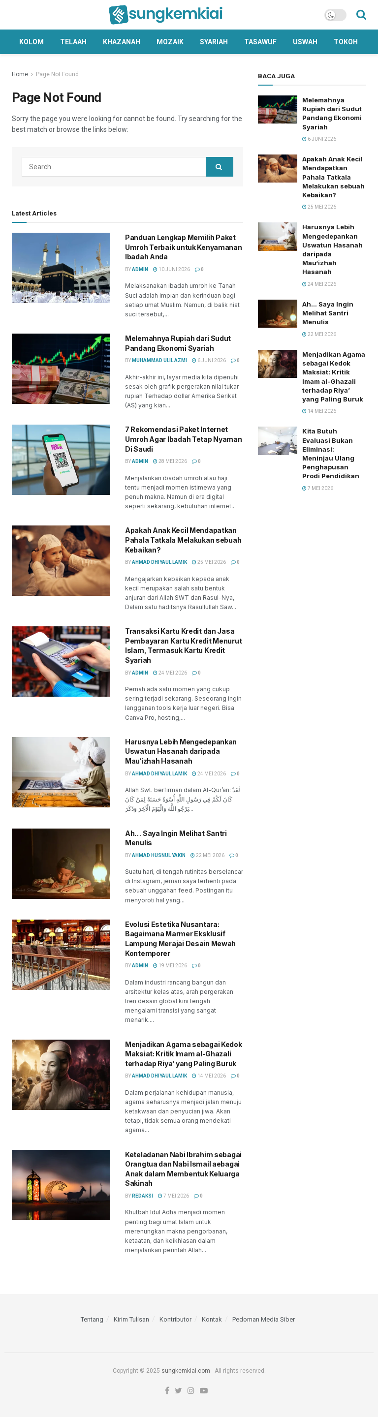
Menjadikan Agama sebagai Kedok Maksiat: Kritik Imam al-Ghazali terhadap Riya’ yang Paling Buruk (183, 1054)
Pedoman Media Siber (263, 1319)
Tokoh (346, 42)
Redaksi (142, 1196)
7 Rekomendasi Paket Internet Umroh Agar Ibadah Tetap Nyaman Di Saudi (183, 439)
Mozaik (170, 42)
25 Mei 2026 (209, 562)
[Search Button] (219, 167)
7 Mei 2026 (173, 1196)
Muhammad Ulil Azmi (159, 360)
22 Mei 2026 (207, 855)
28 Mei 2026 (170, 461)
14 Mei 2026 (209, 1075)
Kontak (212, 1319)
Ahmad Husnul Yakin (159, 855)
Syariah (214, 42)
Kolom (31, 42)
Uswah (305, 42)
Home (20, 74)
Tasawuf (260, 42)
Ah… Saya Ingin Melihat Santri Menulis (327, 313)
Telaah (73, 42)
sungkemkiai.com (185, 1370)
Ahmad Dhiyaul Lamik (159, 562)
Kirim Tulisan (131, 1319)
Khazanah (121, 42)
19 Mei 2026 (170, 965)
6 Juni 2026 (209, 360)
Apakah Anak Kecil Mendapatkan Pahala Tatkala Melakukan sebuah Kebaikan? (183, 540)
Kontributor (175, 1319)
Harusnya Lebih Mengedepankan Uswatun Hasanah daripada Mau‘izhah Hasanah (181, 751)
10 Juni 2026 (171, 269)
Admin (140, 269)
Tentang (92, 1319)
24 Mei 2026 (170, 673)
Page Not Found (57, 74)
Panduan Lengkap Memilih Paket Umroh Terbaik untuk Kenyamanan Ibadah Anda (183, 247)
